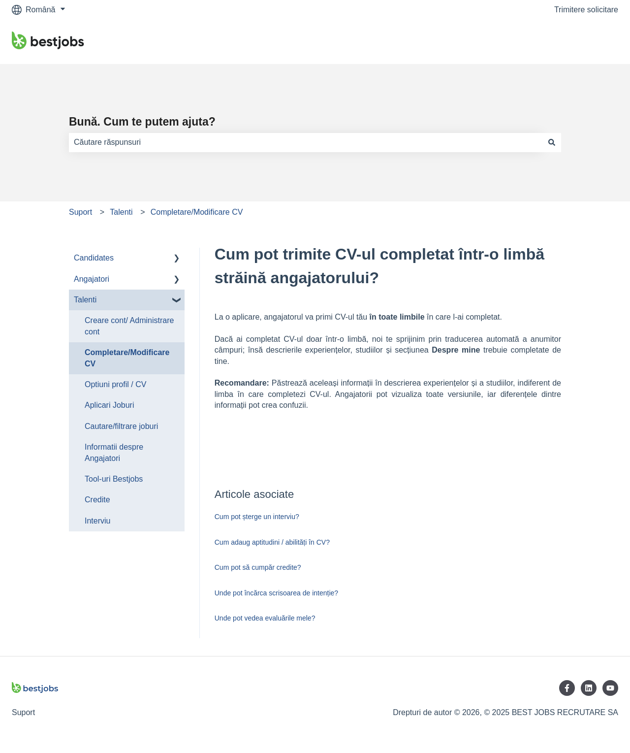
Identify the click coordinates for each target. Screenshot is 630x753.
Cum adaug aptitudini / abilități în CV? (272, 542)
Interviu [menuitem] (97, 521)
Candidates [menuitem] (94, 258)
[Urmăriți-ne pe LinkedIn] (589, 688)
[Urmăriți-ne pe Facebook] (567, 688)
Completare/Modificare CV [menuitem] (127, 357)
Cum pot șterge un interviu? (257, 517)
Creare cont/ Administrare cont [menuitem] (129, 325)
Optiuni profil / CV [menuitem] (115, 384)
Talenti (121, 212)
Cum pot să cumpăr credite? (258, 567)
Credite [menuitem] (97, 499)
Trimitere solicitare (586, 9)
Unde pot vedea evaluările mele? (265, 618)
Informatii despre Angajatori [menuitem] (114, 452)
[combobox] (305, 142)
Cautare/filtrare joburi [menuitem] (121, 426)
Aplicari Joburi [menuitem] (109, 405)
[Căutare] (551, 142)
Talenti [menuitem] (85, 299)
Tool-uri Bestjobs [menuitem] (114, 479)
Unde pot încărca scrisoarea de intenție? (276, 593)
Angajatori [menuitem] (91, 279)
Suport (80, 212)
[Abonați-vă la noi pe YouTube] (610, 688)
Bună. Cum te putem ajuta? (142, 121)
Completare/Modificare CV (197, 212)
